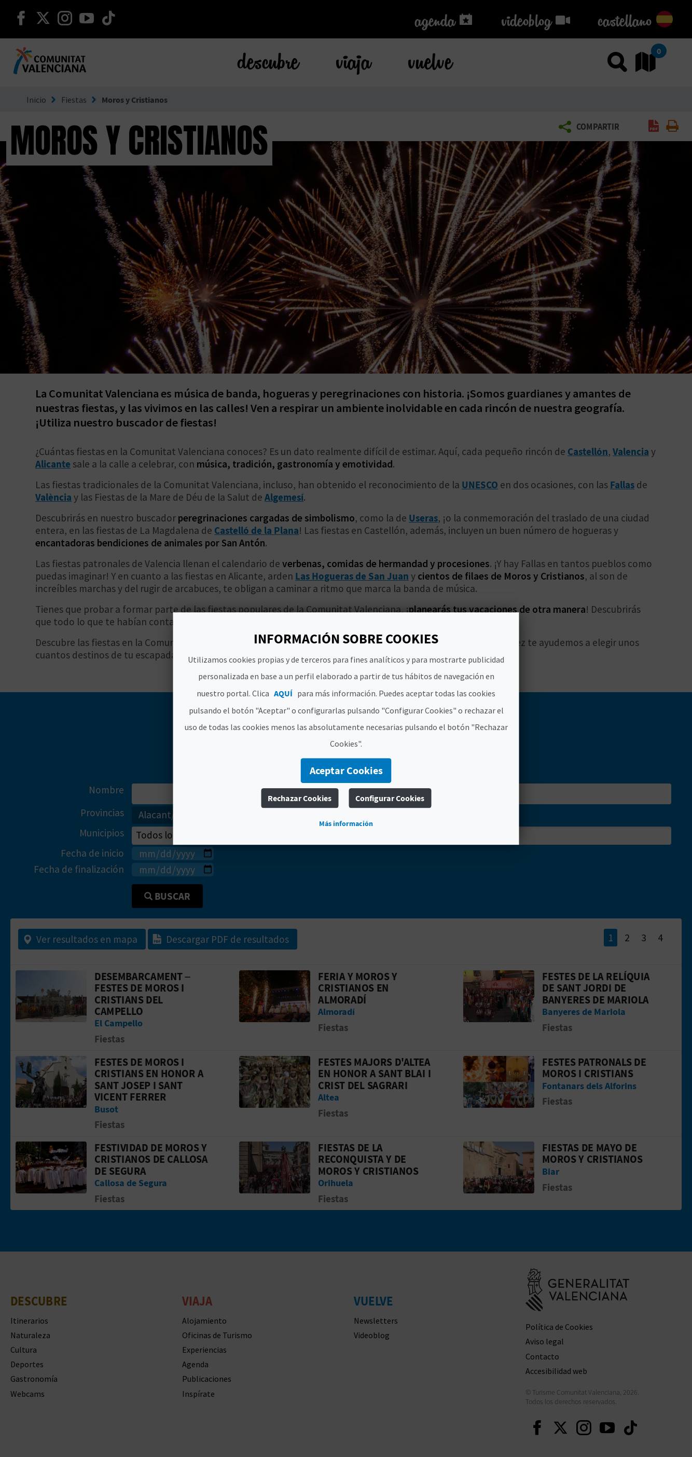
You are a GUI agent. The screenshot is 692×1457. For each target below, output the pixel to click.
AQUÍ (283, 693)
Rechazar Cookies (299, 798)
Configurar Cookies (389, 798)
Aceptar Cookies (346, 770)
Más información (346, 823)
